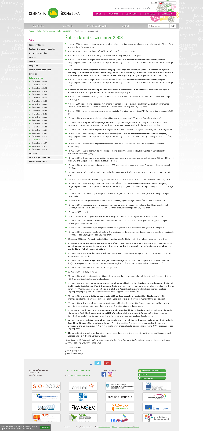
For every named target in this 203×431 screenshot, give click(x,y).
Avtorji (136, 427)
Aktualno (167, 14)
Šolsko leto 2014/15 (39, 117)
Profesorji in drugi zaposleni (42, 49)
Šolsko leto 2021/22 (39, 94)
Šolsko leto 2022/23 (39, 91)
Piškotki (114, 427)
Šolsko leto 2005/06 (39, 146)
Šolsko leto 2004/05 (39, 149)
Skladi (32, 61)
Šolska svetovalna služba (41, 69)
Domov (32, 31)
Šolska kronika (49, 31)
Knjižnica (33, 153)
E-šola (144, 374)
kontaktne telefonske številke (78, 370)
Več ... (32, 429)
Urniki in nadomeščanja (151, 371)
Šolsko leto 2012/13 (39, 123)
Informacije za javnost (39, 157)
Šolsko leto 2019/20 (39, 101)
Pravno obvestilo (104, 427)
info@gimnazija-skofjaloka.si (78, 375)
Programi (113, 14)
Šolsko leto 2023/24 (39, 88)
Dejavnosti (131, 14)
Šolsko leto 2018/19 (39, 104)
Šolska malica (147, 378)
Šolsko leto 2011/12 (39, 127)
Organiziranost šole (38, 53)
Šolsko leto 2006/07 (39, 143)
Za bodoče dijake (96, 25)
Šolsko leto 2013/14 (39, 120)
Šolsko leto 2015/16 (39, 114)
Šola (98, 14)
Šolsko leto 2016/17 (39, 110)
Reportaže (149, 14)
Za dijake (38, 25)
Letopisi (33, 74)
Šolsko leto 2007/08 (64, 31)
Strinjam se (45, 428)
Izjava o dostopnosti (126, 427)
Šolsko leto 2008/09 (39, 136)
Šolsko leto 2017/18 (39, 107)
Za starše (67, 25)
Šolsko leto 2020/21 (39, 98)
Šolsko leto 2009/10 (39, 133)
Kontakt (154, 3)
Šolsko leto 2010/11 (39, 130)
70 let (125, 25)
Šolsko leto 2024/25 (39, 85)
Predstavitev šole (37, 45)
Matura (32, 57)
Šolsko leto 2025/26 (39, 81)
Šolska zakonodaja (38, 161)
